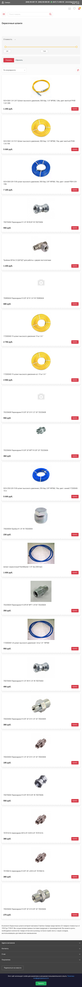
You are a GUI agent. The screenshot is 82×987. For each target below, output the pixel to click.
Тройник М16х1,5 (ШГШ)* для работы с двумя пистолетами (27, 260)
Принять (41, 983)
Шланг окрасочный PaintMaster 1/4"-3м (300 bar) (22, 567)
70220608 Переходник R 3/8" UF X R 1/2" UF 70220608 (24, 412)
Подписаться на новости (12, 968)
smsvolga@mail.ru (72, 2)
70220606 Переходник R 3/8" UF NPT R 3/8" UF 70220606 (25, 450)
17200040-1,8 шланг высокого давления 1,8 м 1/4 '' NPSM (26, 643)
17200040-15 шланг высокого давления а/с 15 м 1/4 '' (24, 374)
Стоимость (7, 39)
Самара (7, 2)
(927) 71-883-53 (58, 2)
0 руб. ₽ (79, 9)
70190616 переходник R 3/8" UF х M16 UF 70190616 (23, 871)
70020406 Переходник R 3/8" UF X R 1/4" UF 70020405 (24, 719)
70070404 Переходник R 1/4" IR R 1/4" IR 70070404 (23, 681)
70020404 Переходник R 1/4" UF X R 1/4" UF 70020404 (24, 757)
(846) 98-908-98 (44, 2)
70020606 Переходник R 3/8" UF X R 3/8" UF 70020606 (24, 909)
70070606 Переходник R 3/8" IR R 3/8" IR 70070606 (23, 795)
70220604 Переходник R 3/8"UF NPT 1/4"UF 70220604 (24, 605)
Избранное (74, 8)
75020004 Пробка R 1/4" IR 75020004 (18, 529)
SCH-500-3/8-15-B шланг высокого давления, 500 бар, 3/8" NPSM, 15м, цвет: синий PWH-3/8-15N (40, 183)
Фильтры (78, 70)
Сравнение (69, 9)
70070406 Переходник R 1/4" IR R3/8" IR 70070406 (23, 222)
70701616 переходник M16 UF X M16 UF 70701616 (23, 833)
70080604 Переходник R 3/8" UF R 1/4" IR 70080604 (23, 298)
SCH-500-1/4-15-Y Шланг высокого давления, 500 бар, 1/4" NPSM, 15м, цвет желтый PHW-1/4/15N (39, 142)
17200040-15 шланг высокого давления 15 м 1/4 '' (23, 336)
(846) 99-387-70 (31, 2)
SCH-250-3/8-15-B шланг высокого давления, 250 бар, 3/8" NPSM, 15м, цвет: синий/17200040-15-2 (40, 489)
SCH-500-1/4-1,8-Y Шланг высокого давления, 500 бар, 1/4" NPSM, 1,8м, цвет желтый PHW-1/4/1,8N (39, 102)
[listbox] (14, 70)
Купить (75, 109)
